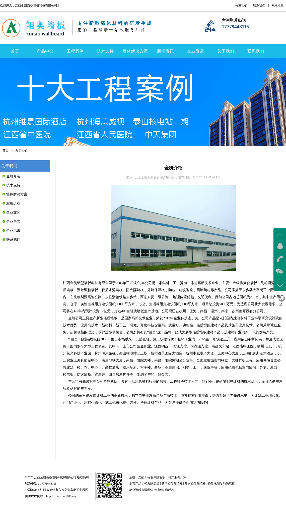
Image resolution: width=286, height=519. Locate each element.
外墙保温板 (156, 290)
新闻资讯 (165, 51)
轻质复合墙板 (246, 283)
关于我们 (225, 51)
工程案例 (75, 51)
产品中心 (45, 51)
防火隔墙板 (135, 290)
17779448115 (235, 26)
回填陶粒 (203, 290)
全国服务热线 (234, 20)
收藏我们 (241, 5)
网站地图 (277, 5)
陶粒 (171, 290)
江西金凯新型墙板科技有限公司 (87, 283)
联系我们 (259, 5)
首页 (15, 51)
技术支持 (105, 51)
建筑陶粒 (186, 290)
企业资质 (195, 51)
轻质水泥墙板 (112, 290)
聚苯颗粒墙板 (87, 290)
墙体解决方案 (135, 51)
